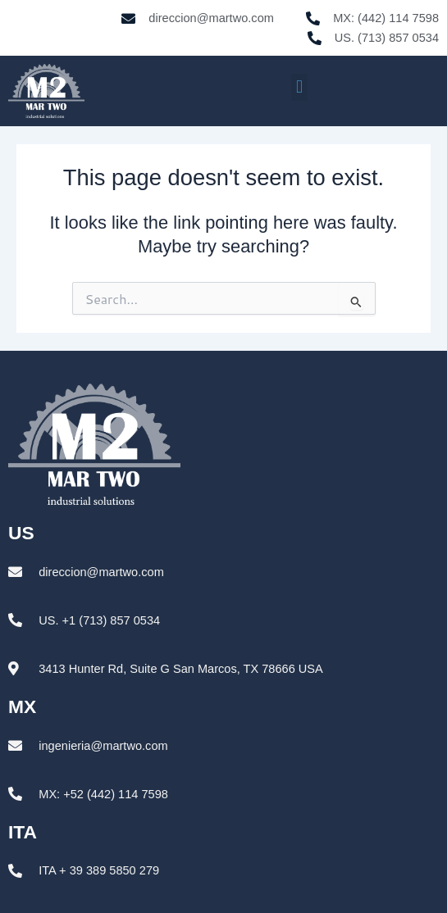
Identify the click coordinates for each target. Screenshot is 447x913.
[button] (299, 87)
